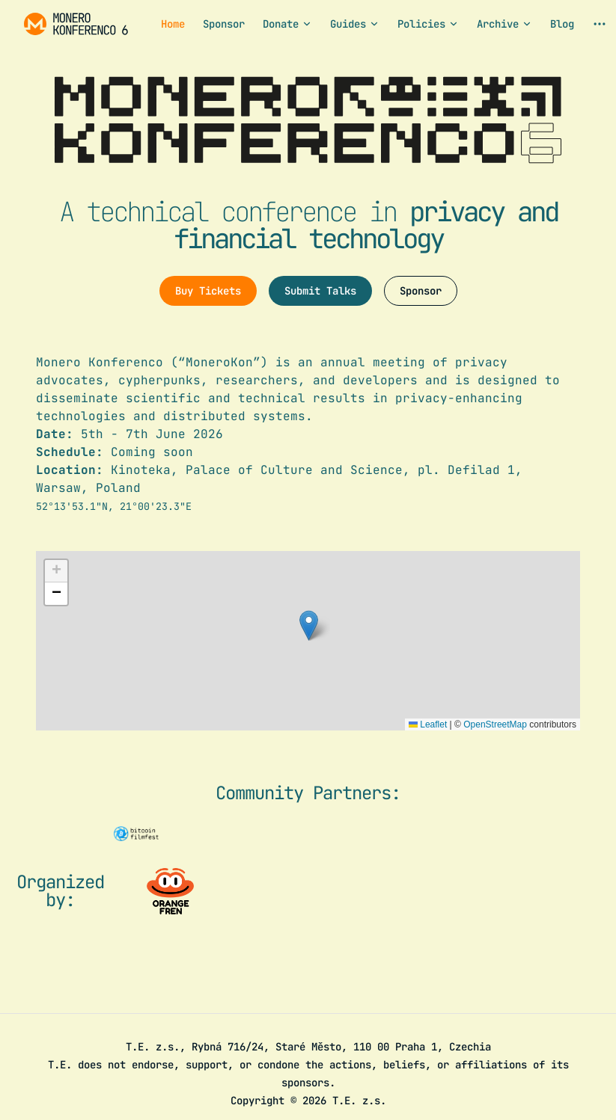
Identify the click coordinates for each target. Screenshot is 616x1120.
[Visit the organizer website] (170, 891)
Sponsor (421, 291)
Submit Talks (320, 291)
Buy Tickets (208, 291)
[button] (308, 625)
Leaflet (428, 724)
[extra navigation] (599, 24)
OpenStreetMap (495, 724)
